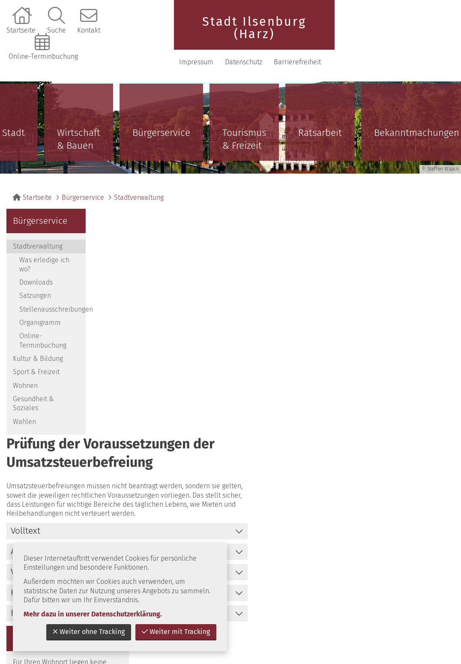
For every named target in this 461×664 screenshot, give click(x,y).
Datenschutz (428, 30)
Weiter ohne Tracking (89, 631)
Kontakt (88, 30)
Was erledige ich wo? (44, 254)
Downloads (36, 273)
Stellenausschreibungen (52, 299)
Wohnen (25, 376)
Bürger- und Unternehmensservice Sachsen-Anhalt (399, 280)
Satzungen (35, 286)
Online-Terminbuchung (43, 56)
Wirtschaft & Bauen (78, 129)
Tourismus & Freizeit (244, 129)
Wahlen (24, 412)
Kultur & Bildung (38, 349)
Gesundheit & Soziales (33, 394)
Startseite (21, 30)
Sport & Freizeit (36, 362)
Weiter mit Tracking (176, 631)
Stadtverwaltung (139, 188)
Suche (56, 30)
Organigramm (40, 313)
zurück (378, 461)
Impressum (381, 30)
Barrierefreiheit (423, 56)
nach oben (428, 461)
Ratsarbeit (320, 123)
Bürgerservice (161, 123)
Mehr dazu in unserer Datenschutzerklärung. (93, 614)
